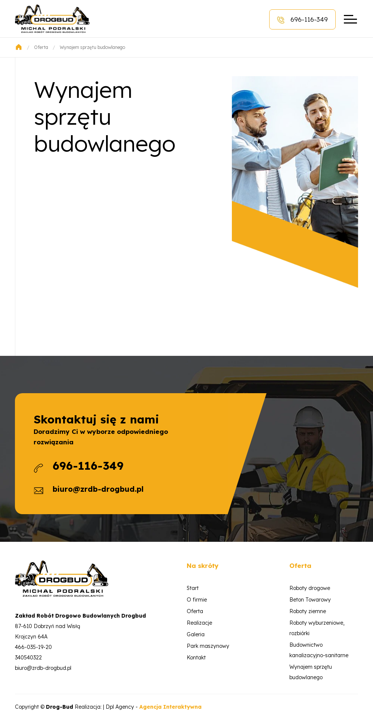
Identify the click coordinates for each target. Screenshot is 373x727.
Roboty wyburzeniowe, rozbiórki (316, 628)
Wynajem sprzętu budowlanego (92, 47)
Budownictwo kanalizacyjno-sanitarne (318, 650)
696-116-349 (302, 19)
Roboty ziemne (307, 611)
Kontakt (196, 657)
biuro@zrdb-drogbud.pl (98, 489)
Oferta (41, 47)
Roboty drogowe (309, 588)
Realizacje (199, 622)
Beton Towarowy (310, 599)
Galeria (196, 634)
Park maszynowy (208, 646)
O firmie (197, 599)
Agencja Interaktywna (170, 706)
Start (193, 588)
